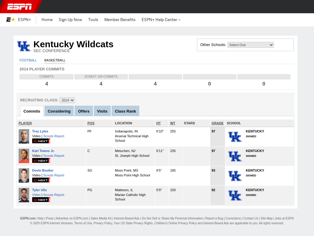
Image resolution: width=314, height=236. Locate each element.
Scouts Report (53, 136)
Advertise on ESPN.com (72, 218)
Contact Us (250, 218)
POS (91, 123)
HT (158, 123)
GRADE (218, 123)
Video (36, 195)
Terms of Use (83, 223)
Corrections (233, 218)
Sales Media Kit (101, 218)
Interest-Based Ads (127, 218)
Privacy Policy (103, 223)
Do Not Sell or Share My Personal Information (172, 218)
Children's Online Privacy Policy (175, 223)
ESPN (19, 6)
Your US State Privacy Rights (133, 223)
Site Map (266, 218)
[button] (304, 6)
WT (172, 123)
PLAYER (25, 123)
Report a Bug (214, 218)
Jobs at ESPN (284, 218)
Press (50, 218)
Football (28, 60)
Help (40, 218)
